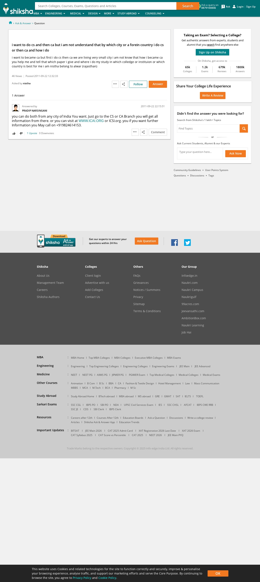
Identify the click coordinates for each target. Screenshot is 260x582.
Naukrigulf (189, 296)
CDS (85, 409)
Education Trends (129, 422)
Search (187, 6)
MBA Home (77, 358)
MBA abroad (126, 396)
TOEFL (199, 396)
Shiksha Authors (48, 296)
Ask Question (146, 241)
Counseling (156, 14)
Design (95, 14)
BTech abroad (107, 396)
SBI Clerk (99, 409)
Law (187, 383)
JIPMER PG (118, 375)
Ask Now (235, 153)
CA (119, 383)
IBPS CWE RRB (205, 405)
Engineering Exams (163, 366)
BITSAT (75, 430)
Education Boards (133, 418)
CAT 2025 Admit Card (120, 430)
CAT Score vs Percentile (112, 435)
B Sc (101, 383)
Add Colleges (94, 289)
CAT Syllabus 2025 (81, 435)
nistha (27, 83)
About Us (43, 275)
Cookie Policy (107, 578)
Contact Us (92, 296)
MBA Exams (174, 358)
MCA (85, 388)
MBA (38, 14)
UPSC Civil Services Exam (138, 405)
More (109, 14)
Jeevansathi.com (193, 311)
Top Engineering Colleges (104, 366)
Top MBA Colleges (99, 358)
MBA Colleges (122, 358)
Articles (75, 422)
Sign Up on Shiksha (212, 52)
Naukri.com (190, 282)
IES (160, 405)
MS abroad (144, 396)
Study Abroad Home (82, 396)
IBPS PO (90, 405)
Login (240, 6)
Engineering (56, 14)
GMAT (167, 396)
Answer (158, 84)
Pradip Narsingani (34, 110)
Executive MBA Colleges (149, 358)
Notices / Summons (146, 289)
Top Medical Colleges (162, 375)
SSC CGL (76, 405)
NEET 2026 (155, 435)
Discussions (197, 175)
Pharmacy (120, 388)
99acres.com (190, 304)
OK (217, 573)
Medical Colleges (188, 375)
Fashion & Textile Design (140, 383)
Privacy (138, 296)
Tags (211, 175)
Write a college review (200, 418)
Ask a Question (156, 418)
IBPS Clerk (115, 409)
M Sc (133, 388)
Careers (42, 289)
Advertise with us (97, 282)
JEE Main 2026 (93, 430)
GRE (157, 396)
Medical (78, 14)
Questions (180, 175)
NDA (116, 405)
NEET (74, 375)
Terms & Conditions (147, 311)
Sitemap (139, 304)
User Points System (216, 170)
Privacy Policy (82, 578)
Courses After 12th (108, 418)
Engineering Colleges (135, 366)
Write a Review (212, 95)
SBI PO (104, 405)
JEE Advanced (202, 366)
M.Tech (96, 388)
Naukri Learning (193, 325)
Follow (138, 84)
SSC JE (74, 409)
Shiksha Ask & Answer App (99, 422)
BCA (107, 388)
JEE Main (184, 366)
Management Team (50, 282)
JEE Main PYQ (175, 435)
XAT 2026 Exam (191, 430)
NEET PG (87, 375)
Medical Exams (211, 375)
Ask (228, 6)
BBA (111, 383)
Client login (93, 275)
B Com (91, 383)
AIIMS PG (102, 375)
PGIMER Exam (137, 375)
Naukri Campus (192, 289)
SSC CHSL (173, 405)
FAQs (136, 275)
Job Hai (186, 332)
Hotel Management (169, 383)
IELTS (188, 396)
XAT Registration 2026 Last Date (157, 430)
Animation (77, 383)
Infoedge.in (189, 275)
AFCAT (188, 405)
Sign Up (250, 6)
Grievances (141, 282)
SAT (178, 396)
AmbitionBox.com (194, 318)
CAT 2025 (137, 435)
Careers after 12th (81, 418)
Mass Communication (206, 383)
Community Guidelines (187, 170)
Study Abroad (130, 14)
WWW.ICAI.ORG (91, 121)
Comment (158, 132)
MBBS (74, 388)
